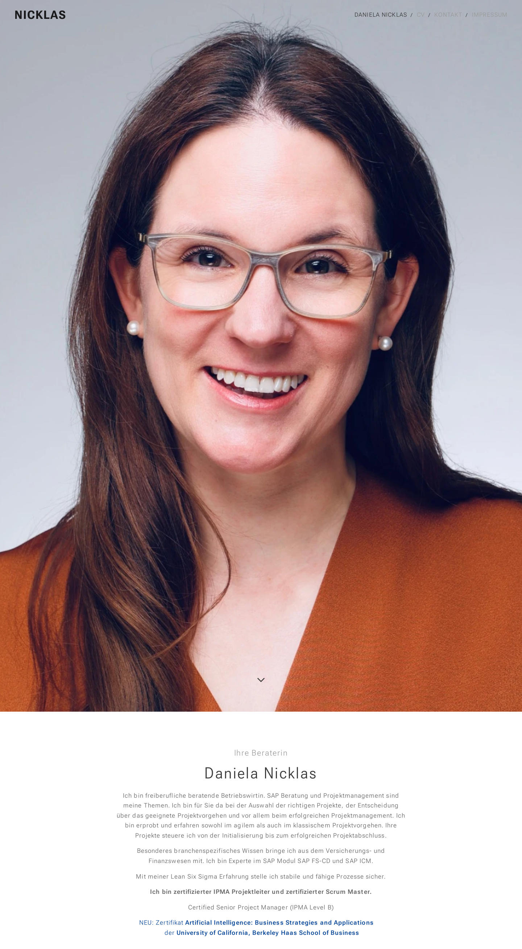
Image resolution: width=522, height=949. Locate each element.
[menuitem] (380, 15)
